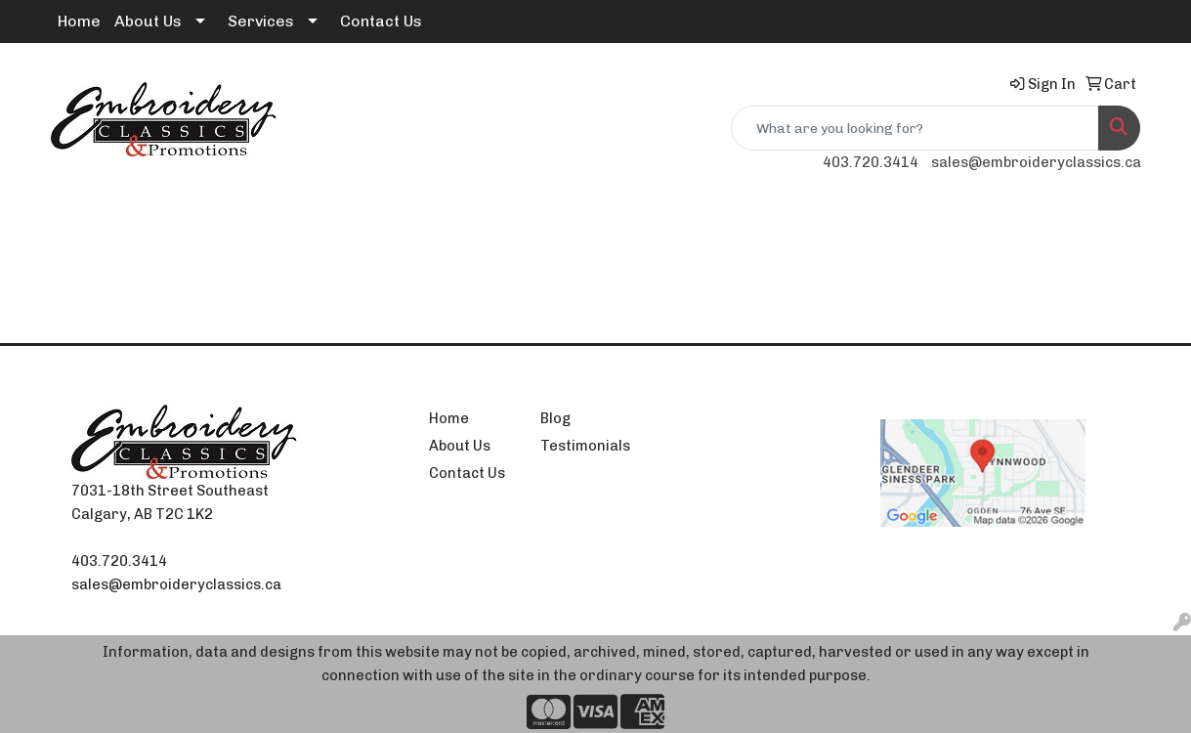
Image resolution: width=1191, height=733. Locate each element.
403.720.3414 (870, 162)
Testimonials (584, 445)
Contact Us (381, 21)
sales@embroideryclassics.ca (1036, 162)
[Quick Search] (915, 128)
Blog (555, 418)
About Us (148, 21)
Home (79, 21)
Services (261, 21)
